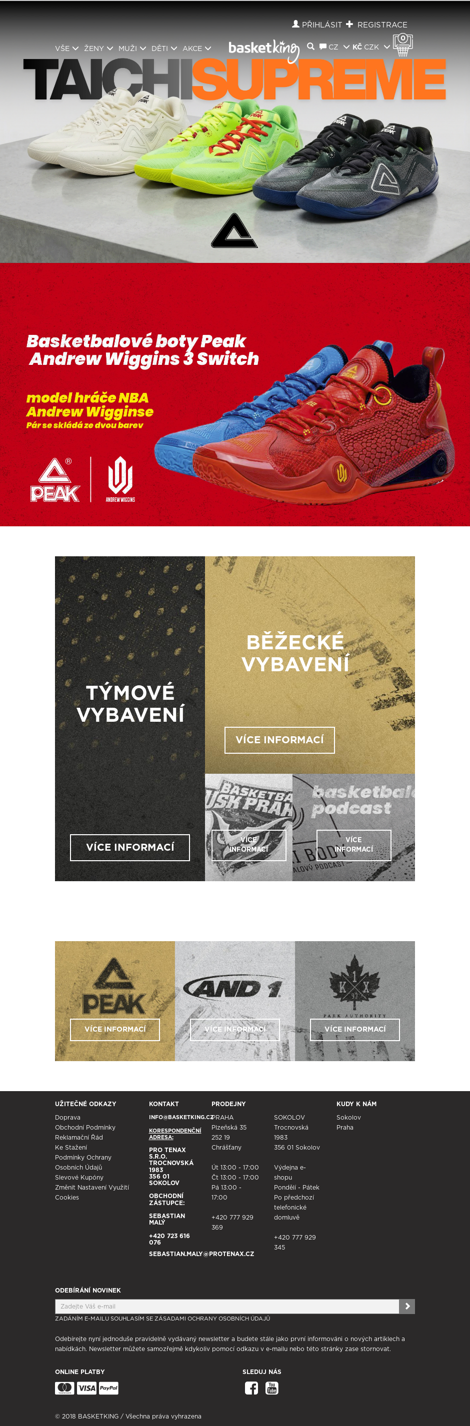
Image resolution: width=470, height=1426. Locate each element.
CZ (335, 47)
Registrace (383, 25)
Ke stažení (71, 1148)
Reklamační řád (79, 1138)
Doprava (67, 1118)
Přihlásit (322, 25)
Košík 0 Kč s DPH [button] (405, 38)
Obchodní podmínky (85, 1128)
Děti (165, 48)
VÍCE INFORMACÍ (130, 848)
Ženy (99, 48)
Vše (67, 48)
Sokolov (348, 1118)
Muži (132, 48)
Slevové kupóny (79, 1178)
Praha (345, 1128)
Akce (197, 48)
